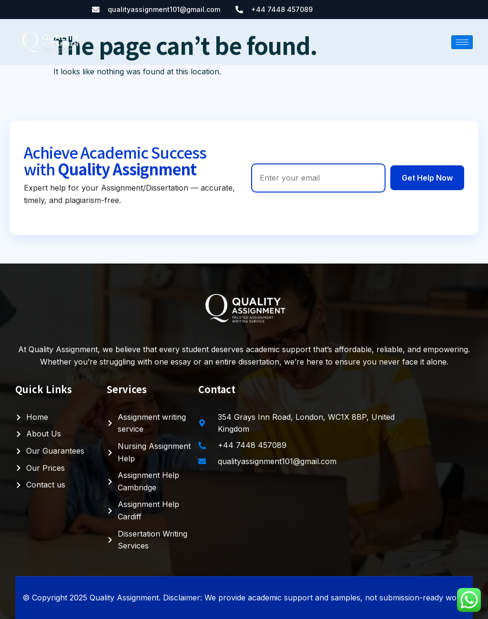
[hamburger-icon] (462, 42)
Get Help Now (427, 178)
